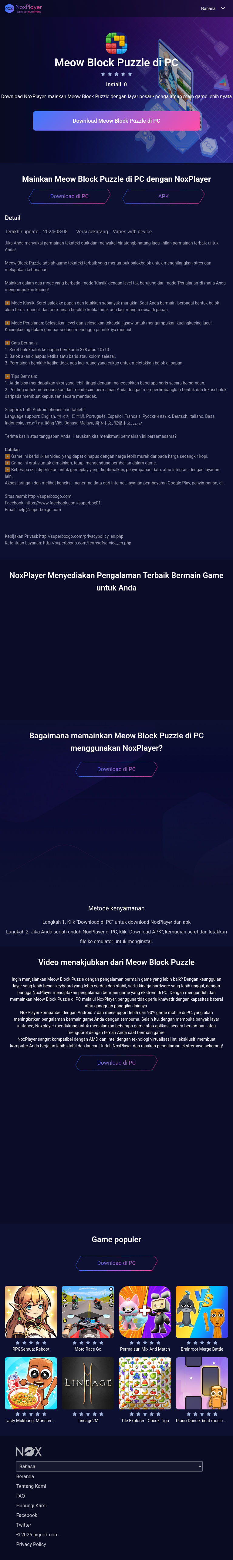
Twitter (23, 1525)
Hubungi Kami (31, 1505)
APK (163, 196)
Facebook (26, 1515)
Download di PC (69, 196)
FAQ (20, 1496)
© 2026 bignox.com (37, 1535)
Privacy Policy (31, 1544)
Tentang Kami (31, 1486)
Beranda (25, 1476)
